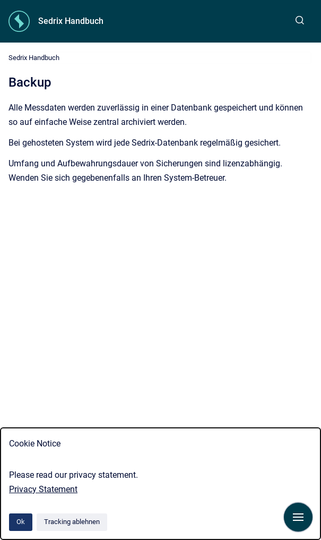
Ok (20, 522)
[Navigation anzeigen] (298, 517)
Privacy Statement (43, 489)
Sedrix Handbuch (70, 21)
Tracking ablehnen (72, 522)
